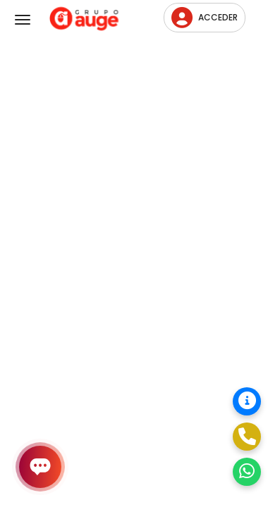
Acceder (204, 17)
